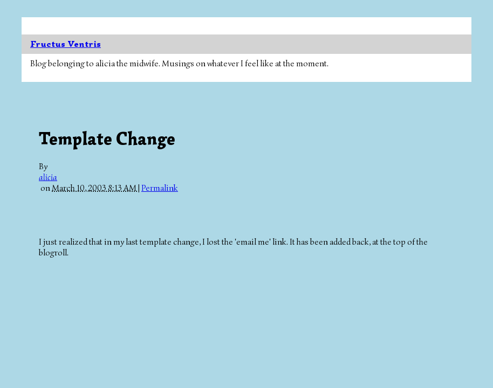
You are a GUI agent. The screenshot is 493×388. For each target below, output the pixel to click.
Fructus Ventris (65, 44)
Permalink (159, 188)
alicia (48, 177)
